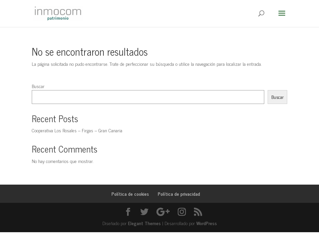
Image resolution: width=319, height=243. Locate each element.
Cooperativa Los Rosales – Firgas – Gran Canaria (77, 130)
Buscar (38, 86)
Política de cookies (130, 193)
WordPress (206, 223)
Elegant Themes (144, 223)
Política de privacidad (179, 193)
